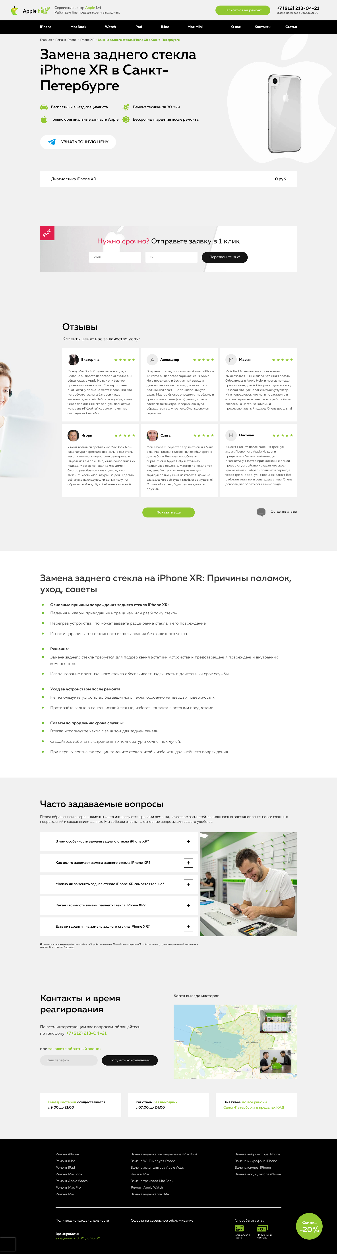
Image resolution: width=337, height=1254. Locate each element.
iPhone (46, 27)
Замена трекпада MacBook (152, 1181)
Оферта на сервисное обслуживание (162, 1221)
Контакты (263, 27)
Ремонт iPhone (67, 1154)
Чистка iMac (140, 1174)
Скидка (309, 1227)
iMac (165, 27)
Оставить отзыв (284, 511)
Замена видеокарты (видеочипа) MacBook (164, 1154)
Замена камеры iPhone (253, 1167)
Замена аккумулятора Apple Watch (158, 1167)
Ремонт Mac (65, 1194)
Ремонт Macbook (69, 1174)
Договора (69, 947)
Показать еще (169, 512)
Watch (110, 27)
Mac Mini (195, 27)
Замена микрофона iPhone (256, 1161)
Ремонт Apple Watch (72, 1181)
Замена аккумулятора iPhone (258, 1174)
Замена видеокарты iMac (150, 1194)
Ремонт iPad (65, 1167)
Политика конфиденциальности (82, 1221)
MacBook (78, 27)
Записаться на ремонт (242, 10)
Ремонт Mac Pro (68, 1187)
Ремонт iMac (65, 1161)
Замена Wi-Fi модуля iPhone (153, 1161)
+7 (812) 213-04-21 (298, 8)
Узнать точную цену (84, 142)
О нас (236, 27)
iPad (138, 27)
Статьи (291, 27)
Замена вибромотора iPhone (257, 1154)
